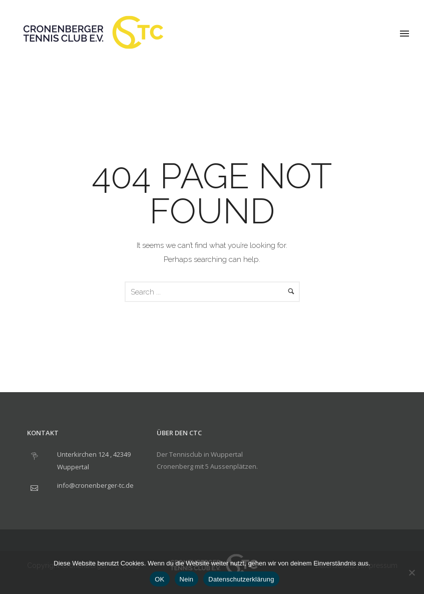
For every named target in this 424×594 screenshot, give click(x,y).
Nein (187, 579)
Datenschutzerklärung (241, 579)
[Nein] (411, 572)
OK (159, 579)
